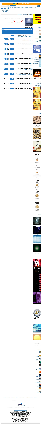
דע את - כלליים (25, 14)
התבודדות (26, 7)
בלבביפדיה (9, 7)
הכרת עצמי (30, 7)
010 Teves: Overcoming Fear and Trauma (24, 74)
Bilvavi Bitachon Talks (18, 22)
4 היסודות (23, 7)
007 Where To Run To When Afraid (26, 69)
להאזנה (31, 38)
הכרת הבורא (34, 7)
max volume (31, 29)
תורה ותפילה (18, 7)
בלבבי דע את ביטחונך (10, 22)
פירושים (12, 7)
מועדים (15, 7)
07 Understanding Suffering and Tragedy (25, 36)
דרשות (21, 7)
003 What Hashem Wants (27, 49)
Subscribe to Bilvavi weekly (5, 10)
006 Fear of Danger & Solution (26, 65)
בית (32, 14)
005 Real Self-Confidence (27, 59)
